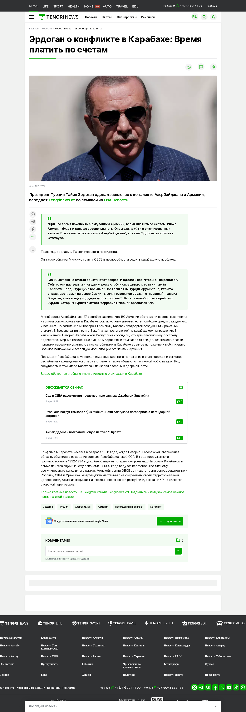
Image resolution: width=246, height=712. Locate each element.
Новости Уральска (93, 645)
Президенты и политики (129, 506)
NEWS (33, 6)
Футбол (209, 664)
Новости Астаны (133, 637)
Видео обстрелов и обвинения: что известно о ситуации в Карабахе (91, 374)
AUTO (107, 6)
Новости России (91, 656)
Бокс (44, 674)
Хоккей (86, 674)
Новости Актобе (10, 645)
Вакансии (54, 687)
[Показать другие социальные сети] (32, 237)
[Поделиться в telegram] (32, 222)
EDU (135, 6)
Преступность (49, 664)
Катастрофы (171, 664)
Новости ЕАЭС (173, 656)
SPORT (58, 6)
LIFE (46, 6)
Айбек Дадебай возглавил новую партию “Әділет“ (83, 432)
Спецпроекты (127, 17)
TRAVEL (122, 6)
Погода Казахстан (11, 637)
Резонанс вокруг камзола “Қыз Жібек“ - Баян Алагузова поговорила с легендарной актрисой (108, 413)
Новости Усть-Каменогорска (49, 647)
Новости (91, 17)
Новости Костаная (134, 645)
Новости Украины (134, 656)
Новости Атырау (215, 645)
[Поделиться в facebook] (32, 229)
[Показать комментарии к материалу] (32, 250)
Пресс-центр (212, 674)
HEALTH (74, 6)
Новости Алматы (92, 637)
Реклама (212, 5)
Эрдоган (48, 506)
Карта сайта (48, 637)
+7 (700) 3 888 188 (170, 687)
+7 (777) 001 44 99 (128, 687)
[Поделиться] (213, 67)
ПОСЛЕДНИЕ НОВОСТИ (43, 706)
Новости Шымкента (176, 637)
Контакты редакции (31, 687)
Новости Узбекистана (218, 656)
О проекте (7, 687)
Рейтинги (148, 17)
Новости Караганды (217, 637)
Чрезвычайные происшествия (132, 666)
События (87, 664)
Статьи (107, 17)
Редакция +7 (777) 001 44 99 (183, 5)
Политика (129, 674)
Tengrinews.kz (61, 200)
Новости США (50, 656)
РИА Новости (116, 200)
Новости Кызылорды (177, 645)
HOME (88, 6)
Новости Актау (9, 656)
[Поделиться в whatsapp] (32, 214)
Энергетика (7, 664)
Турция (64, 506)
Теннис (4, 674)
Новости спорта (173, 674)
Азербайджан (83, 506)
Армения (103, 506)
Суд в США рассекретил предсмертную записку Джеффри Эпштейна (97, 395)
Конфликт (156, 506)
